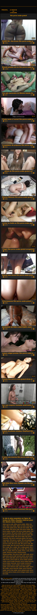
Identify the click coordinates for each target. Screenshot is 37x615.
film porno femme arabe (22, 535)
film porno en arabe (9, 535)
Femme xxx (24, 603)
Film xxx (28, 596)
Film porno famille (11, 597)
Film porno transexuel (6, 604)
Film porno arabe (7, 578)
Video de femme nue (7, 585)
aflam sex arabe (11, 526)
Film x (34, 589)
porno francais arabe (16, 568)
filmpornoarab (21, 552)
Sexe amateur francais (19, 585)
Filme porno (16, 586)
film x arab (6, 547)
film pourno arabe (23, 542)
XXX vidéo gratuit (30, 597)
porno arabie (16, 565)
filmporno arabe (12, 552)
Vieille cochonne (12, 588)
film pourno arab (12, 542)
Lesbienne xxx (13, 596)
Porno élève (29, 607)
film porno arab (14, 529)
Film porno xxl (5, 590)
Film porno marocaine (24, 608)
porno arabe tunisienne (24, 563)
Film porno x (28, 599)
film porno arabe (25, 529)
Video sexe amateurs (27, 589)
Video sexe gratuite (15, 589)
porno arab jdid (10, 558)
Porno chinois (32, 595)
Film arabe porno (20, 611)
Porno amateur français (26, 592)
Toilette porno (27, 610)
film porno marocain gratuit (17, 538)
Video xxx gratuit (18, 600)
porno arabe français (13, 561)
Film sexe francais (25, 606)
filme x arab (25, 551)
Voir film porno (17, 602)
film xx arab (12, 549)
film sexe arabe (28, 545)
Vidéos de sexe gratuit (26, 586)
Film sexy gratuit (8, 610)
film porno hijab (20, 536)
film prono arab (25, 543)
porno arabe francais (27, 561)
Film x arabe (21, 599)
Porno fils (29, 588)
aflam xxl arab (21, 526)
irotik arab (26, 554)
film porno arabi (16, 533)
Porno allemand (9, 600)
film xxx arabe (7, 551)
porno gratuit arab (23, 570)
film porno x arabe (15, 540)
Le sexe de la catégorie (13, 11)
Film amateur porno (12, 608)
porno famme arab (12, 566)
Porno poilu (17, 603)
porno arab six (14, 559)
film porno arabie (27, 533)
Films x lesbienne (6, 599)
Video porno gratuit (23, 595)
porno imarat (12, 572)
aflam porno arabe (19, 524)
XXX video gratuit (22, 588)
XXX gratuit (14, 599)
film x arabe (13, 547)
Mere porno (16, 592)
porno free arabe (12, 570)
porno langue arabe (23, 572)
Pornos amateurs (5, 606)
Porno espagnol (21, 597)
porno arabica (7, 565)
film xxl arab (20, 549)
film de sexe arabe (23, 528)
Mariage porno (26, 604)
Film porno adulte (8, 607)
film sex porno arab (17, 545)
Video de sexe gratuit (6, 586)
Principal (5, 10)
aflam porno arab (8, 524)
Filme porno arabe (14, 590)
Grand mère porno (18, 610)
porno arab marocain (22, 558)
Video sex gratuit (24, 590)
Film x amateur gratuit (19, 607)
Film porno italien (30, 585)
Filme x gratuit (21, 596)
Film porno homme (18, 593)
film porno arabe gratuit (23, 531)
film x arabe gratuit (23, 547)
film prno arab (16, 543)
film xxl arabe (29, 549)
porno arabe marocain (9, 563)
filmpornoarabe (7, 554)
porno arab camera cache (17, 556)
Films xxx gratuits (28, 593)
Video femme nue (28, 600)
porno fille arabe (24, 566)
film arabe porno (12, 528)
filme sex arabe (16, 551)
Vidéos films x (5, 596)
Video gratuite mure (12, 595)
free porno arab (17, 554)
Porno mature (9, 592)
